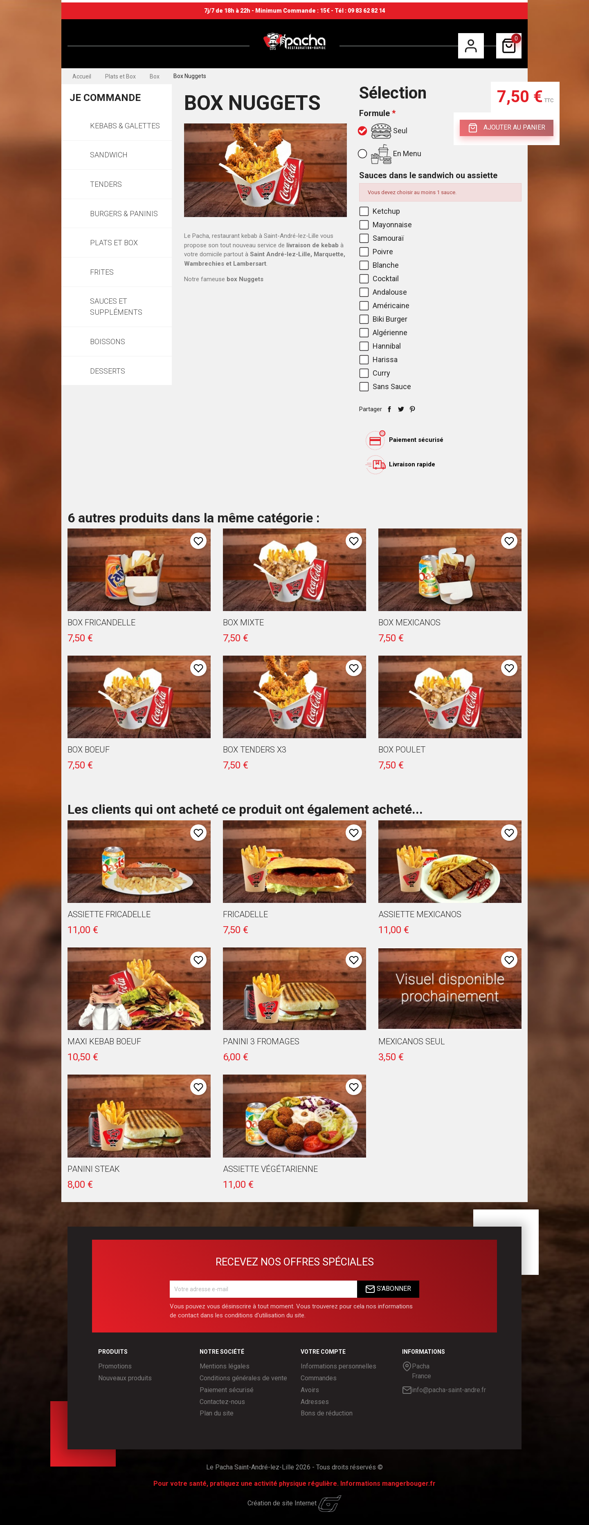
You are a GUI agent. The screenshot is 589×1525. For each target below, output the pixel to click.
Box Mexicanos (409, 622)
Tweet (401, 409)
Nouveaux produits (125, 1378)
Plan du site (217, 1413)
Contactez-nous (222, 1402)
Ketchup (380, 211)
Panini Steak (93, 1169)
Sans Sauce (386, 386)
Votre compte (323, 1351)
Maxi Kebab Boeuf (104, 1041)
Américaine (385, 305)
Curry (375, 373)
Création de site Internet (294, 1503)
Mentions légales (225, 1366)
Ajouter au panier (506, 128)
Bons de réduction (327, 1413)
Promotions (115, 1366)
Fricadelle (245, 914)
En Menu (390, 154)
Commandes (319, 1378)
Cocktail (380, 278)
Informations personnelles (338, 1366)
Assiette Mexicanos (419, 914)
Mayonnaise (386, 224)
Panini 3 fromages (261, 1041)
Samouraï (382, 238)
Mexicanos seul (411, 1041)
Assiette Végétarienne (270, 1169)
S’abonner (388, 1289)
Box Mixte (243, 622)
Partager (389, 409)
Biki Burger (384, 319)
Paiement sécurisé (227, 1390)
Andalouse (384, 292)
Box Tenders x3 (254, 750)
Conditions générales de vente (243, 1378)
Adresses (315, 1402)
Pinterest (412, 409)
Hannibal (381, 346)
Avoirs (310, 1390)
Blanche (380, 265)
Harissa (379, 359)
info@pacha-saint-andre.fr (444, 1390)
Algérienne (384, 332)
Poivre (377, 251)
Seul (383, 131)
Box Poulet (401, 750)
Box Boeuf (88, 750)
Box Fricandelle (101, 622)
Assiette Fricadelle (109, 914)
